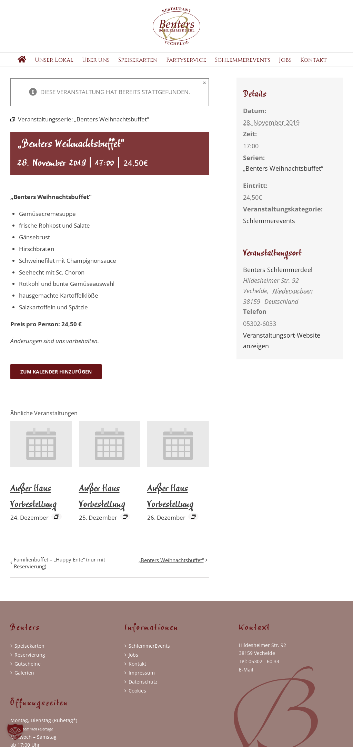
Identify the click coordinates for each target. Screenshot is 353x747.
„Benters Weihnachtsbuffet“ (171, 568)
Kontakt (137, 671)
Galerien (24, 680)
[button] (15, 732)
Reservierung (29, 662)
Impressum (142, 680)
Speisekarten (29, 653)
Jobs (133, 662)
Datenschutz (143, 689)
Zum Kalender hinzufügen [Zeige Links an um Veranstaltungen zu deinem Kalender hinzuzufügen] (56, 380)
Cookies (137, 698)
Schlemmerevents (269, 229)
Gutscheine (27, 671)
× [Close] (204, 91)
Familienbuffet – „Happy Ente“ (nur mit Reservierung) (59, 571)
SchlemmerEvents (149, 653)
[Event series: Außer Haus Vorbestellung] (56, 525)
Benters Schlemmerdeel (278, 278)
